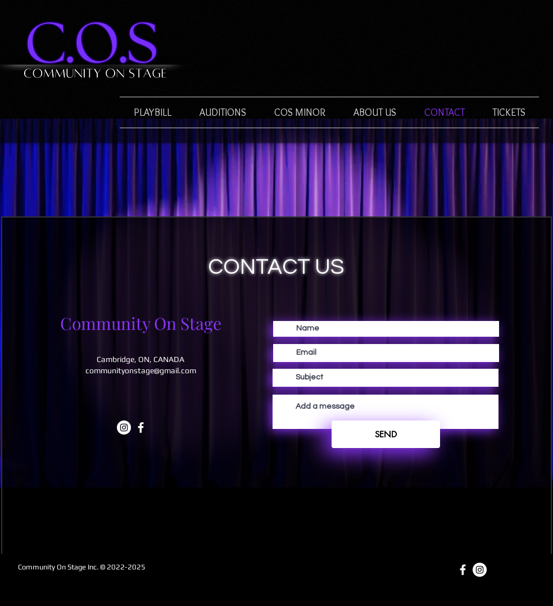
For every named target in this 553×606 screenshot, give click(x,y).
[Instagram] (124, 427)
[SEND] (386, 434)
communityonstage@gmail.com (140, 370)
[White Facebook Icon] (141, 427)
